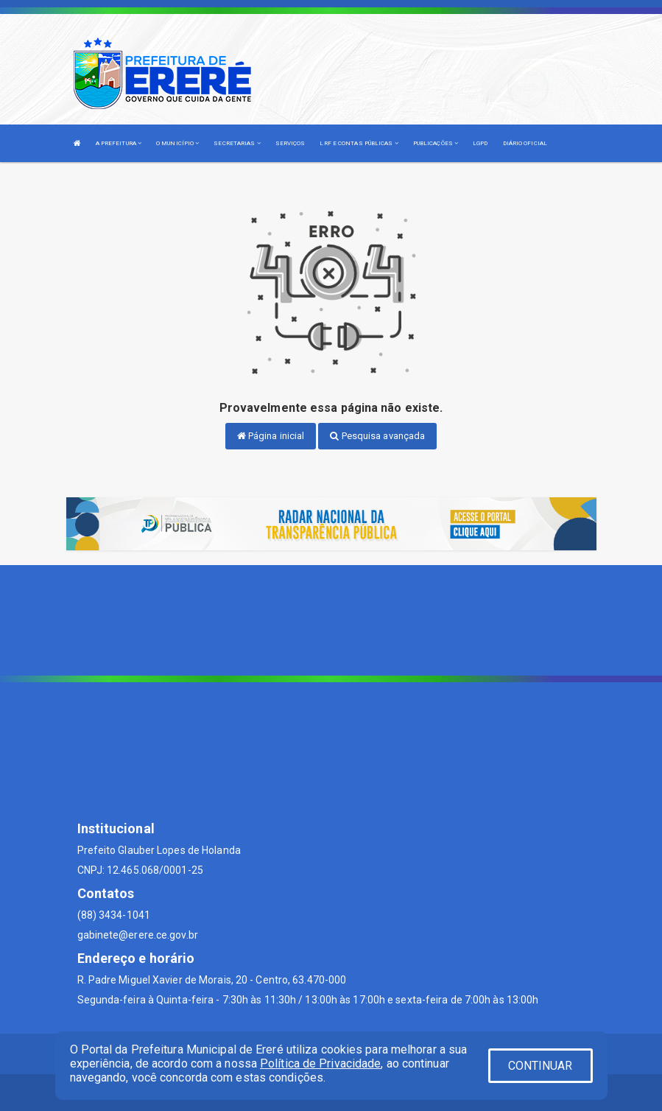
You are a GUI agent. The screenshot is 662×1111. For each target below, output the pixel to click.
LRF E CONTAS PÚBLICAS (359, 143)
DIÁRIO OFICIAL (525, 143)
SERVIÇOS (290, 143)
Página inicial (271, 435)
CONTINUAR (540, 1066)
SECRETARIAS (237, 143)
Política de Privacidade (320, 1063)
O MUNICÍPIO (177, 143)
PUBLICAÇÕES (435, 143)
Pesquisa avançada (377, 435)
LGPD (480, 143)
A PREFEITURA (118, 143)
